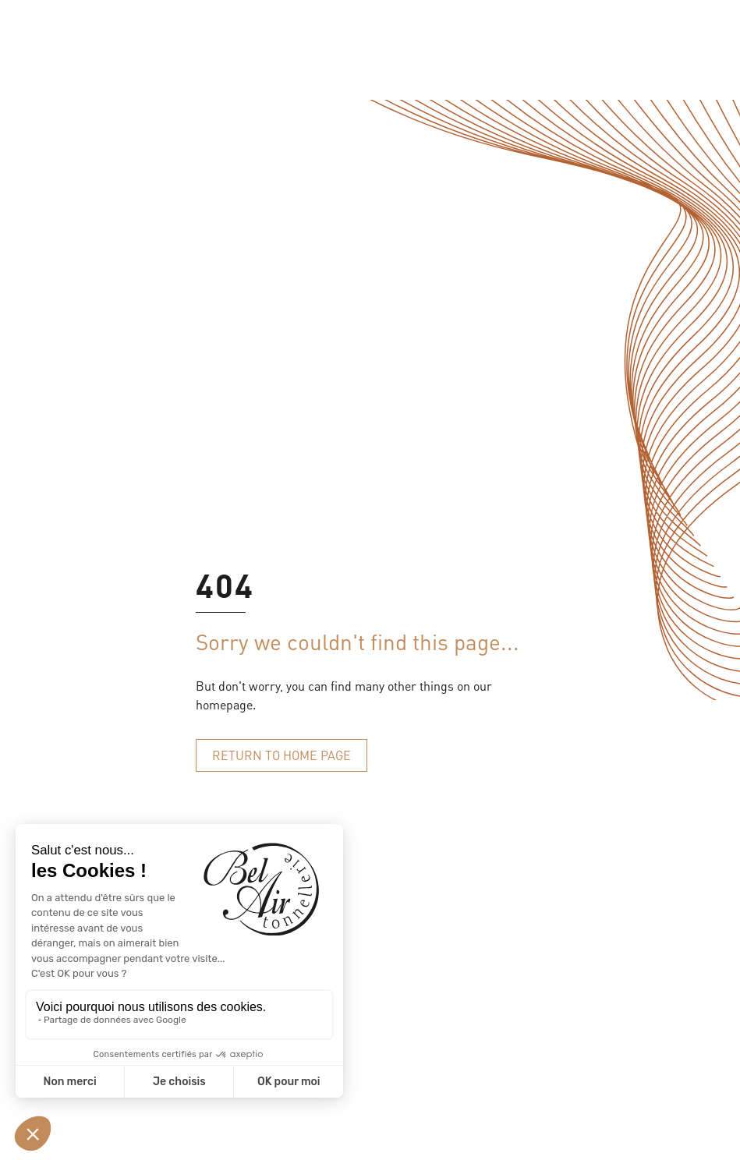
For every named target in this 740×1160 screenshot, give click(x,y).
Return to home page (281, 755)
